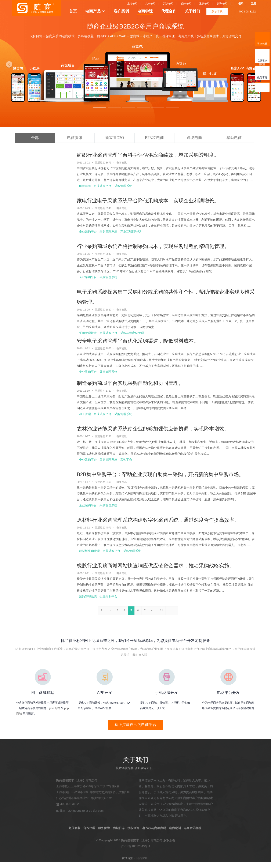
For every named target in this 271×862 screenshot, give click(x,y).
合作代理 (89, 828)
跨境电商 (194, 138)
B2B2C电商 (154, 138)
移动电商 (234, 138)
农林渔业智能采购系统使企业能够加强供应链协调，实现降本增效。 (153, 429)
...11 (160, 610)
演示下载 (217, 11)
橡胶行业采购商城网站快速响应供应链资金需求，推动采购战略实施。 (155, 565)
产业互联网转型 (130, 231)
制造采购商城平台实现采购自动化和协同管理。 (130, 383)
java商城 (54, 708)
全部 (35, 138)
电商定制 (175, 828)
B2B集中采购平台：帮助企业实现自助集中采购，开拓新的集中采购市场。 (160, 474)
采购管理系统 (123, 186)
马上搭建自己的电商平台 (135, 725)
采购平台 (126, 459)
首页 (73, 11)
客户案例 (121, 11)
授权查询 (133, 828)
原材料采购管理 (89, 551)
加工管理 (85, 414)
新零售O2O (114, 138)
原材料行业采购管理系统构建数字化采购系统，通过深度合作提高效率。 (158, 520)
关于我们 (192, 11)
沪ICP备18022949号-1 (135, 846)
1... (103, 610)
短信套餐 (74, 828)
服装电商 (85, 186)
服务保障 (104, 828)
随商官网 (142, 858)
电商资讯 (74, 138)
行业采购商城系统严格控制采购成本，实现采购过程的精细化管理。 (153, 246)
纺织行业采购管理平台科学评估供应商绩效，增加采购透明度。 (148, 155)
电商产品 (93, 11)
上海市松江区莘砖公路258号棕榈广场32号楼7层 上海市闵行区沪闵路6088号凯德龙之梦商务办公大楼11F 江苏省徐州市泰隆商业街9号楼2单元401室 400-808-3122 (93, 792)
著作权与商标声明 (154, 828)
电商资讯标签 (192, 828)
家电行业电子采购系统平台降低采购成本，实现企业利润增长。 (148, 200)
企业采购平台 (102, 186)
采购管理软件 (88, 333)
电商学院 (145, 11)
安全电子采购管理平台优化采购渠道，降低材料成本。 (138, 341)
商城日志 (119, 828)
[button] (8, 63)
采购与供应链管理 (132, 333)
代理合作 (168, 11)
